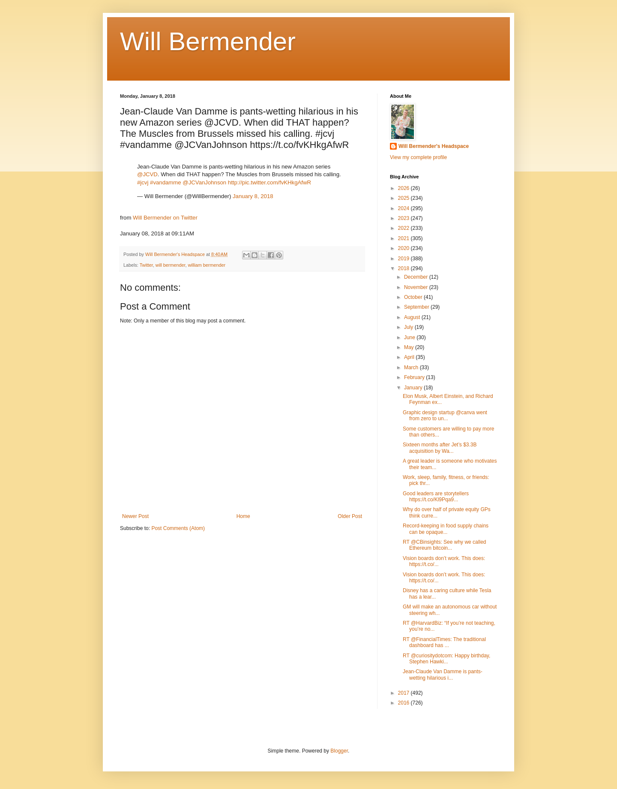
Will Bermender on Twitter (165, 217)
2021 (404, 238)
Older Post (350, 516)
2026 (404, 188)
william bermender (206, 265)
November (416, 287)
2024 (404, 208)
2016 (404, 703)
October (414, 297)
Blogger (339, 751)
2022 (404, 228)
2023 (404, 218)
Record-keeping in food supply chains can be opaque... (445, 529)
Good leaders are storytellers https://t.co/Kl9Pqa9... (436, 497)
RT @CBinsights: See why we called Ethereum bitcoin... (444, 545)
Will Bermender (208, 41)
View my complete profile (418, 157)
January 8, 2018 (253, 196)
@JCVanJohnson (204, 182)
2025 (404, 198)
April (410, 357)
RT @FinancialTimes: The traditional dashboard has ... (444, 642)
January (414, 388)
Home (243, 516)
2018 (404, 268)
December (416, 277)
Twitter (146, 265)
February (415, 377)
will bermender (171, 265)
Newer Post (135, 516)
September (417, 307)
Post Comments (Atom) (178, 528)
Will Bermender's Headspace (433, 146)
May (409, 347)
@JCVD (147, 174)
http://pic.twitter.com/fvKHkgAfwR (269, 182)
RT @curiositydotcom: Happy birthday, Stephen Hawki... (446, 659)
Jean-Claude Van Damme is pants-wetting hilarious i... (442, 675)
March (412, 367)
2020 (404, 248)
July (409, 327)
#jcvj (142, 182)
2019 (404, 259)
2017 (404, 693)
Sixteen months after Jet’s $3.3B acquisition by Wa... (440, 448)
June (410, 337)
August (413, 317)
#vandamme (165, 182)
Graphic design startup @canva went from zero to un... (445, 416)
